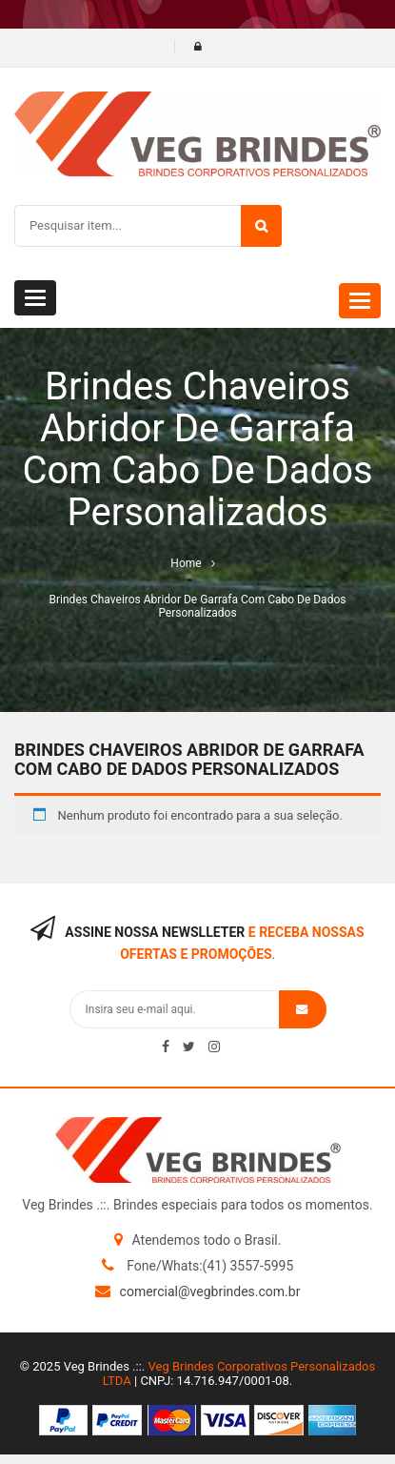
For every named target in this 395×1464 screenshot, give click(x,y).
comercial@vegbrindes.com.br (210, 1291)
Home (185, 563)
